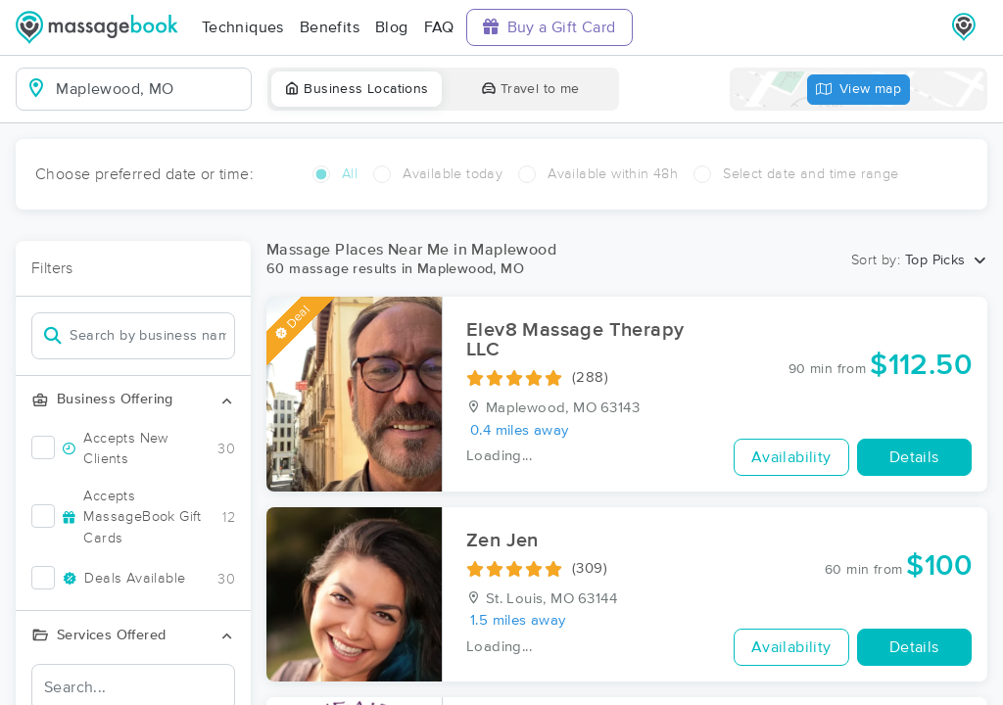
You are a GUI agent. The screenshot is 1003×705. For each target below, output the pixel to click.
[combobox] (149, 89)
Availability (791, 457)
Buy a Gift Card (549, 27)
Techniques (243, 27)
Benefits (329, 27)
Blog (391, 27)
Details (914, 457)
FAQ (439, 27)
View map (859, 89)
